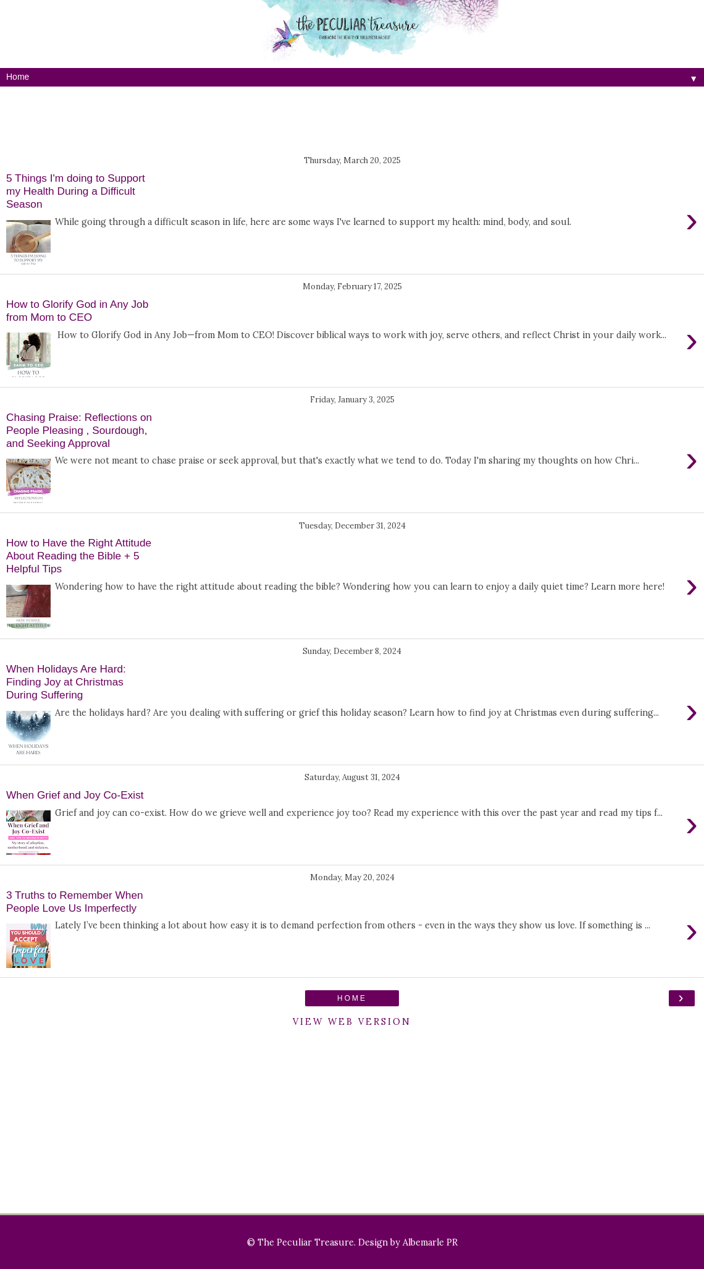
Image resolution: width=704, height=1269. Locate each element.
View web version (352, 1021)
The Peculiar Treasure (306, 1242)
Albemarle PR (430, 1242)
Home (352, 998)
